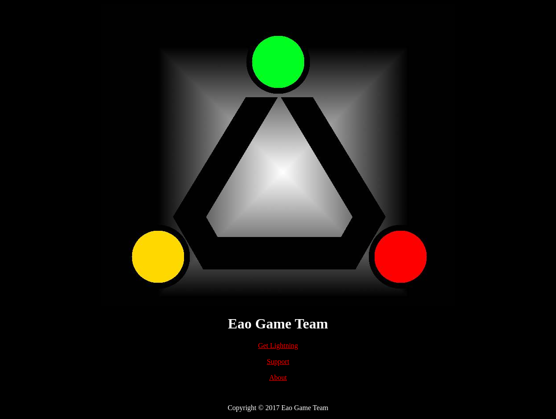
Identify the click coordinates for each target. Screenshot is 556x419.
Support (278, 361)
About (278, 377)
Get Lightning (278, 345)
